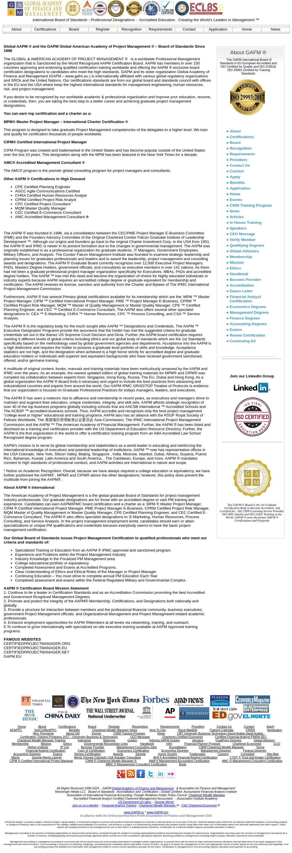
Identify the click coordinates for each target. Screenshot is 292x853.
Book (182, 764)
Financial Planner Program (202, 743)
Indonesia (84, 740)
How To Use (157, 730)
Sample (140, 754)
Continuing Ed (243, 341)
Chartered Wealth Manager (158, 805)
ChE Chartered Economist (199, 805)
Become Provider (245, 279)
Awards (118, 754)
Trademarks (197, 754)
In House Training (245, 222)
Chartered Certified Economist (182, 737)
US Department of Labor (135, 802)
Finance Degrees (245, 318)
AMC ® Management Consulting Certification (252, 761)
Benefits (237, 182)
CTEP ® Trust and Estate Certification (255, 757)
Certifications (45, 29)
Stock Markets (187, 730)
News (275, 29)
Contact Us (240, 165)
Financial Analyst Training (119, 805)
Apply (235, 177)
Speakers (238, 228)
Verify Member (243, 240)
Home (247, 29)
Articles (237, 217)
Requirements (160, 29)
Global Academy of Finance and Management (143, 788)
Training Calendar (222, 730)
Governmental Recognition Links (106, 743)
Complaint (247, 754)
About (16, 29)
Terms (260, 747)
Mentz (15, 757)
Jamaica (197, 740)
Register (103, 29)
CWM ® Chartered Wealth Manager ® (111, 761)
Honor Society (167, 754)
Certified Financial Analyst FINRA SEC (241, 737)
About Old (72, 733)
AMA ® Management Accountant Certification (179, 761)
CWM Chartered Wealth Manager (221, 747)
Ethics (235, 268)
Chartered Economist (247, 743)
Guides (132, 740)
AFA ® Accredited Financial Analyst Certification (185, 757)
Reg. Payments (43, 733)
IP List (64, 747)
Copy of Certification (91, 750)
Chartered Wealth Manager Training (41, 740)
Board (74, 29)
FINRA (250, 730)
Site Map (273, 754)
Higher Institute (38, 747)
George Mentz (164, 802)
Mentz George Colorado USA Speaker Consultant (107, 757)
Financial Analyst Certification (245, 299)
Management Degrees (249, 312)
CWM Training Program (250, 205)
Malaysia (109, 740)
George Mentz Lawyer (47, 757)
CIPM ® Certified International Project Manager (41, 761)
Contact (189, 29)
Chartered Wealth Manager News (114, 730)
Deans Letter (241, 291)
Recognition (131, 29)
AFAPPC (16, 730)
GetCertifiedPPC (45, 730)
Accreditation (242, 285)
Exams (236, 329)
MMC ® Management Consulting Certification (136, 764)
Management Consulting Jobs (137, 747)
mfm (169, 743)
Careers (223, 754)
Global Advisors (244, 251)
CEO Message (242, 234)
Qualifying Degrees (247, 245)
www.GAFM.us (134, 812)
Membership (241, 257)
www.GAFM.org (157, 812)
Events (236, 200)
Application (218, 29)
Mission (237, 262)
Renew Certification (247, 335)
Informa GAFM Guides (164, 740)
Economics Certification (133, 750)
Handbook (239, 274)
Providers (238, 160)
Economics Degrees (248, 307)
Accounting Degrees (248, 324)
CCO (276, 743)
